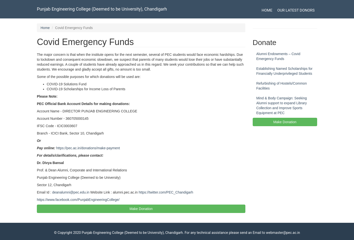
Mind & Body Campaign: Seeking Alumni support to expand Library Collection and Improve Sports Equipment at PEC (281, 105)
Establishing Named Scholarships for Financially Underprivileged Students (284, 71)
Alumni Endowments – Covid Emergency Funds (278, 56)
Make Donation (141, 209)
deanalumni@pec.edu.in (70, 192)
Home (267, 10)
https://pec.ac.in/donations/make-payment (88, 148)
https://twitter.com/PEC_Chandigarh (166, 192)
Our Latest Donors (296, 10)
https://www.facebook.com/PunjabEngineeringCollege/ (78, 200)
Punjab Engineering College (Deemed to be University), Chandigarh (102, 9)
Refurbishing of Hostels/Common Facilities (281, 85)
